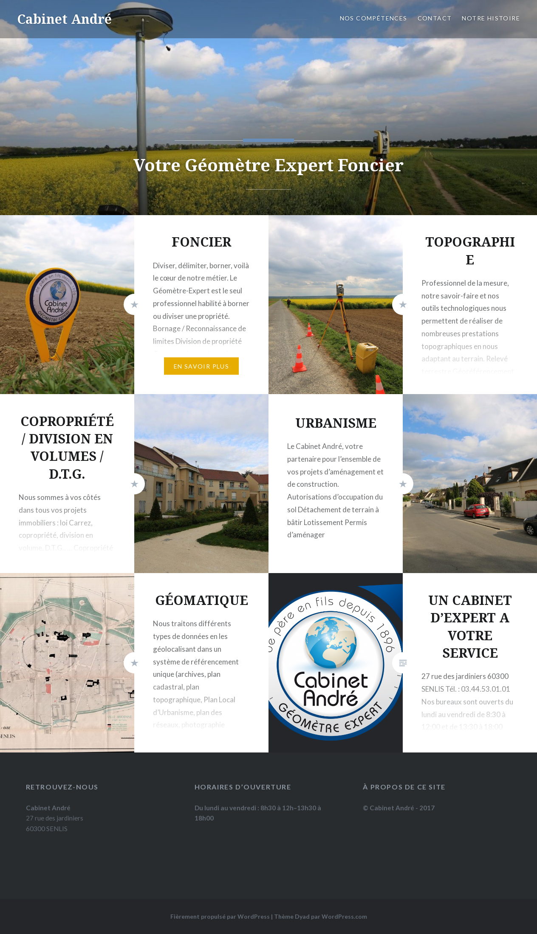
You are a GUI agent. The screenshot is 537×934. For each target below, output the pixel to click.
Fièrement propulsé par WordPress (220, 916)
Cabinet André (64, 19)
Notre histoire (491, 18)
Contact (435, 18)
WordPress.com (344, 916)
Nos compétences (373, 18)
